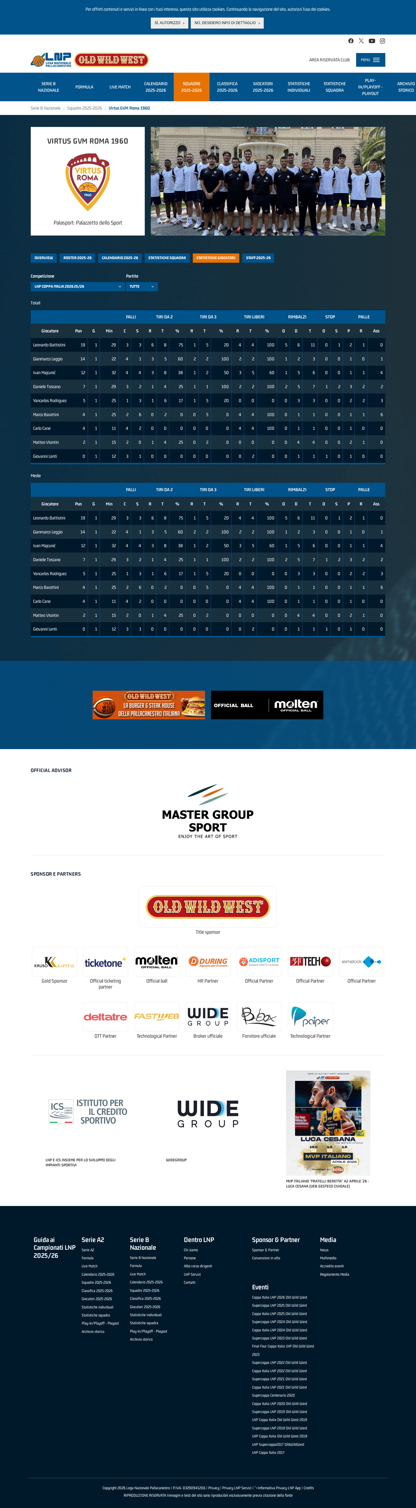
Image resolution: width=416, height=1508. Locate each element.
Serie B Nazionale (45, 108)
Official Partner (259, 981)
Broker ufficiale (208, 1036)
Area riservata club (329, 59)
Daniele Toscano (46, 386)
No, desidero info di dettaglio (225, 23)
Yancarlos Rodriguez (50, 400)
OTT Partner (105, 1036)
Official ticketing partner (105, 984)
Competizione (42, 275)
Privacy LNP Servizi (237, 1488)
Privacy (213, 1488)
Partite (132, 275)
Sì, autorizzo (167, 23)
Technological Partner (157, 1036)
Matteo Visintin (46, 442)
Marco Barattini (46, 414)
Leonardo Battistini (49, 344)
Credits (309, 1488)
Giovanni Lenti (45, 456)
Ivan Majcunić (44, 372)
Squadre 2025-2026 (84, 108)
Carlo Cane (42, 428)
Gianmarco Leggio (48, 358)
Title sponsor (208, 932)
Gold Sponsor (54, 981)
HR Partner (208, 981)
